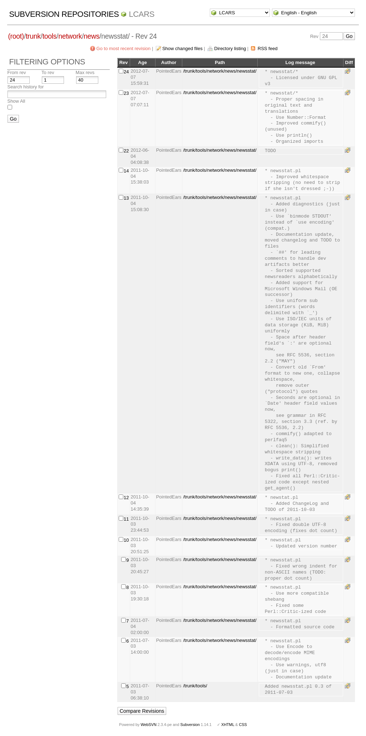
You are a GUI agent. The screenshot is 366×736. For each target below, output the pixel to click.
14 (126, 171)
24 (126, 71)
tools (49, 36)
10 (126, 540)
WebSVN (148, 724)
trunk (33, 36)
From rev (16, 72)
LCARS (141, 14)
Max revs (85, 72)
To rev (47, 72)
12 (126, 497)
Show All (16, 101)
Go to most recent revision (124, 48)
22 (126, 150)
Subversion (190, 724)
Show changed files (182, 48)
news (91, 36)
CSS (243, 724)
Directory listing (230, 48)
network (70, 36)
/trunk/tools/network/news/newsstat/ (219, 71)
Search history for (25, 86)
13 (126, 198)
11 (126, 519)
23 (126, 93)
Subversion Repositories (64, 14)
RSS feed (268, 48)
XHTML (227, 724)
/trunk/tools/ (195, 685)
